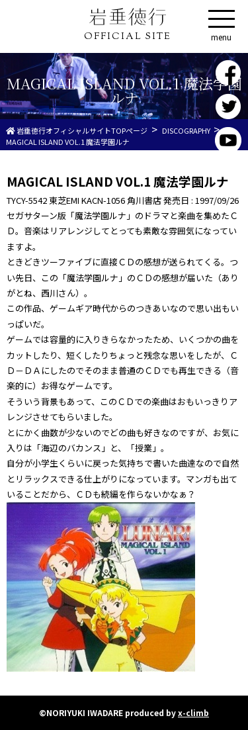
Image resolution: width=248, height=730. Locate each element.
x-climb (193, 712)
